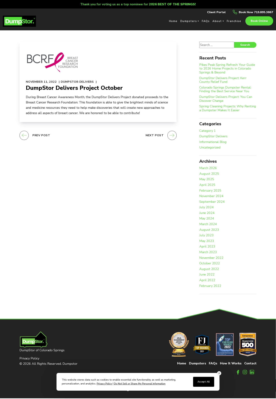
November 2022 (211, 259)
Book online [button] (259, 21)
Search (245, 46)
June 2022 (207, 275)
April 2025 (207, 186)
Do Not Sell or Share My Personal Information (139, 383)
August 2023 (209, 231)
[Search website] (217, 45)
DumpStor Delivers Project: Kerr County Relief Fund (222, 81)
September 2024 (212, 203)
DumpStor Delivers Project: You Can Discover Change (225, 99)
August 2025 (209, 175)
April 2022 (207, 281)
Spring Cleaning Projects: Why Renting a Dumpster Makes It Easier (227, 109)
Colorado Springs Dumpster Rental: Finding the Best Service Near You (225, 90)
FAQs (213, 364)
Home (181, 364)
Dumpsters (197, 364)
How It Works (230, 364)
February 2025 (210, 191)
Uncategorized (210, 148)
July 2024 (206, 208)
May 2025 (206, 180)
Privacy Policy (29, 359)
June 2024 (207, 214)
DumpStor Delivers (77, 82)
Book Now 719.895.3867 (254, 12)
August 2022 (209, 270)
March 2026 (208, 169)
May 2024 (206, 219)
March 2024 (208, 225)
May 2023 (206, 242)
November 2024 (211, 197)
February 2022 (210, 287)
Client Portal (212, 12)
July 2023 (206, 236)
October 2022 (209, 264)
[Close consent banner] (219, 373)
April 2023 (207, 247)
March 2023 (208, 253)
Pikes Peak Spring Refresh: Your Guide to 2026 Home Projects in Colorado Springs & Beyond (227, 69)
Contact (250, 364)
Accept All (204, 381)
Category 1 (207, 132)
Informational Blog (213, 143)
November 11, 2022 (41, 82)
